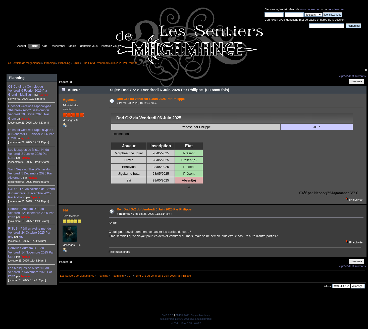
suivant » (360, 76)
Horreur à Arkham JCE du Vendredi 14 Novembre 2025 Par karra (31, 252)
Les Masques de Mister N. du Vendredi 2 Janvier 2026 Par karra (28, 154)
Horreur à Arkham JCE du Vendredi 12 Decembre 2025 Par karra (31, 213)
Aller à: (328, 286)
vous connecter (309, 9)
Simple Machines (200, 315)
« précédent (346, 76)
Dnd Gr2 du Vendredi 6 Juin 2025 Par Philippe (151, 99)
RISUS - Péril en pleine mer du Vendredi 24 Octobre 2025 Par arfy (29, 232)
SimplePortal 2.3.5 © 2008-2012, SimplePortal (186, 318)
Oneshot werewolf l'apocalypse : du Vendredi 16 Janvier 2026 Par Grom (31, 134)
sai (65, 210)
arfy (21, 236)
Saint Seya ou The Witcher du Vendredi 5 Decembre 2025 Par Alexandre (30, 173)
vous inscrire (336, 9)
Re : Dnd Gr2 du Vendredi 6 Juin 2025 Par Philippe (154, 209)
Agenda (43, 94)
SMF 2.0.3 (167, 315)
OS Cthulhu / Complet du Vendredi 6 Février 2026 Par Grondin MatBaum (27, 90)
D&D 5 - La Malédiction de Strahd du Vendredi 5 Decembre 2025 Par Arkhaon (31, 193)
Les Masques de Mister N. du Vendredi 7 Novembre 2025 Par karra (30, 272)
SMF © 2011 (182, 315)
